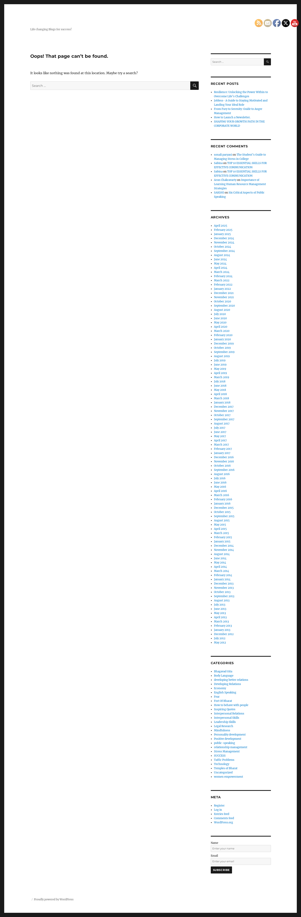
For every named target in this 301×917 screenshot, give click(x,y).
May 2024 (220, 263)
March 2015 (221, 533)
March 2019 (221, 377)
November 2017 (224, 411)
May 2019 (220, 369)
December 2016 (224, 457)
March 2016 (221, 495)
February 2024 (223, 276)
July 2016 (220, 478)
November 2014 (224, 550)
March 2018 (221, 398)
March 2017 (221, 444)
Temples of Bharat (225, 768)
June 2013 (220, 609)
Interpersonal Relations (229, 713)
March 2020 (221, 331)
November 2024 (224, 242)
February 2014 (223, 575)
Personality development (230, 734)
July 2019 (220, 360)
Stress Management (227, 751)
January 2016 (222, 503)
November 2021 (224, 297)
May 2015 (220, 524)
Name (214, 843)
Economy (220, 688)
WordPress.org (223, 822)
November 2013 (224, 588)
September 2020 (224, 305)
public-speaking (224, 743)
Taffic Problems (224, 760)
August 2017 (222, 423)
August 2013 (221, 600)
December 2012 (224, 634)
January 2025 (222, 234)
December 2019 (224, 343)
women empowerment (228, 776)
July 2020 (220, 314)
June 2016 (220, 482)
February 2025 (223, 230)
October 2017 (222, 415)
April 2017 (220, 440)
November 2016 (224, 461)
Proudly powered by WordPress (54, 899)
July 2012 (219, 638)
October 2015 (222, 512)
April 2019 (220, 373)
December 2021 (224, 293)
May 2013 (220, 613)
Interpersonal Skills (226, 717)
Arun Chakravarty (225, 180)
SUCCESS (220, 755)
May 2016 (220, 486)
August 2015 (222, 520)
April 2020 (220, 326)
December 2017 (224, 406)
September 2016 (224, 470)
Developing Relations (227, 684)
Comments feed (224, 818)
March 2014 (221, 571)
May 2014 (220, 562)
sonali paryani (223, 154)
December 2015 (224, 508)
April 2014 (220, 566)
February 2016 (223, 499)
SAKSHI (219, 192)
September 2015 (224, 516)
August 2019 (222, 356)
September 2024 (224, 251)
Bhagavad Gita (223, 671)
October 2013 (222, 592)
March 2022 (221, 280)
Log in (218, 810)
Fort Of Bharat (223, 701)
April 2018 (220, 394)
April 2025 (220, 225)
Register (219, 805)
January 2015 (222, 541)
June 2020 (220, 318)
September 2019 (224, 352)
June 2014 (220, 558)
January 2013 (222, 630)
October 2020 (222, 301)
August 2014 (222, 554)
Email (214, 855)
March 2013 (221, 621)
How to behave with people (231, 705)
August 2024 (222, 255)
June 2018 (220, 385)
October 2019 (222, 348)
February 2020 (223, 335)
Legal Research (223, 726)
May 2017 (220, 436)
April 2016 (220, 491)
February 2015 (223, 537)
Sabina (218, 163)
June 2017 (220, 432)
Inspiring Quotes (224, 709)
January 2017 (222, 453)
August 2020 (222, 310)
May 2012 (220, 642)
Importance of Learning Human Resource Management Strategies (240, 184)
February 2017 (223, 449)
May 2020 (220, 322)
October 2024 (222, 246)
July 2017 (219, 428)
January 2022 (222, 289)
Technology (221, 764)
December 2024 (224, 238)
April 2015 (220, 529)
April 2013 (220, 617)
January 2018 (222, 402)
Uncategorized (223, 772)
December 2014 (224, 545)
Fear (217, 696)
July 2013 (219, 604)
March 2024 (221, 272)
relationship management (230, 747)
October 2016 (222, 465)
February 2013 (223, 625)
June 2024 (220, 259)
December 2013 (223, 583)
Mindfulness (222, 730)
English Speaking (225, 692)
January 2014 (222, 579)
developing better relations (231, 680)
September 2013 (224, 596)
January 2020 (222, 339)
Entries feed (221, 814)
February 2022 (223, 284)
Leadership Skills (225, 722)
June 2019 (220, 364)
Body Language (223, 675)
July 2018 (219, 381)
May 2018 (220, 390)
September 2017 (224, 419)
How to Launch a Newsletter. (232, 117)
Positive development (227, 739)
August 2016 (222, 474)
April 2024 (220, 268)
